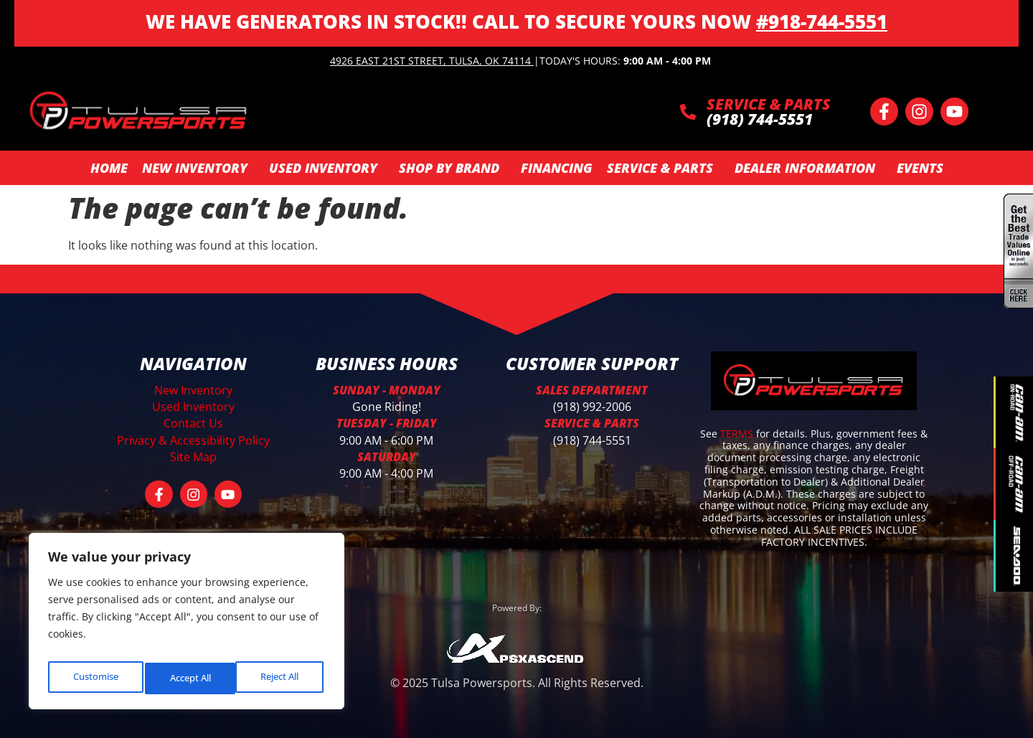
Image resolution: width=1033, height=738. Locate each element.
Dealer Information (808, 167)
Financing (557, 167)
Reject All (188, 678)
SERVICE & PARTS (769, 104)
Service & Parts (663, 167)
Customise (94, 678)
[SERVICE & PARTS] (688, 112)
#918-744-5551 (821, 21)
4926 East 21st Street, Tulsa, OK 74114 (430, 60)
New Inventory (198, 167)
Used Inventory (327, 167)
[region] (186, 625)
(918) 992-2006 (592, 407)
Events (920, 167)
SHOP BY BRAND (452, 167)
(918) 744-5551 (592, 440)
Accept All (280, 678)
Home (109, 167)
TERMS (738, 433)
